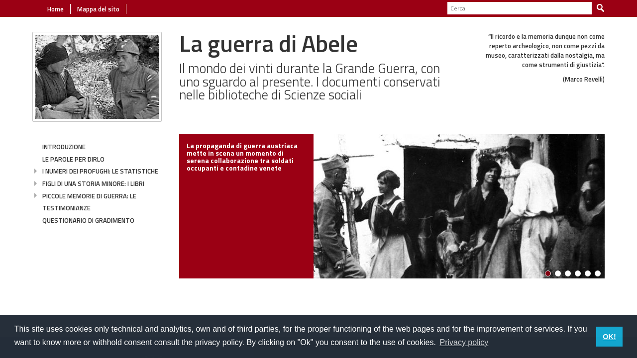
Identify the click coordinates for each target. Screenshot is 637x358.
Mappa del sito (97, 9)
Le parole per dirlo (73, 159)
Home (55, 9)
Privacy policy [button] (463, 342)
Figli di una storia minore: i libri (93, 183)
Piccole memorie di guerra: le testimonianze (89, 202)
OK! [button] (609, 337)
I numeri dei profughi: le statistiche (100, 171)
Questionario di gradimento (88, 220)
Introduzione (64, 147)
